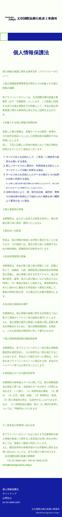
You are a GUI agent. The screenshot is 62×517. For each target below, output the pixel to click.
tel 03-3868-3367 (11, 502)
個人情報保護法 (10, 489)
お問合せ (7, 498)
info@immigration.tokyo (17, 464)
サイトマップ (9, 493)
